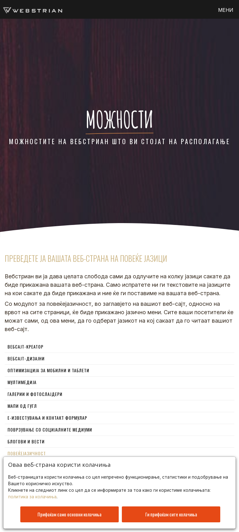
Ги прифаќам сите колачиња (171, 512)
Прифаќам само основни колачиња (69, 512)
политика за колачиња (32, 495)
